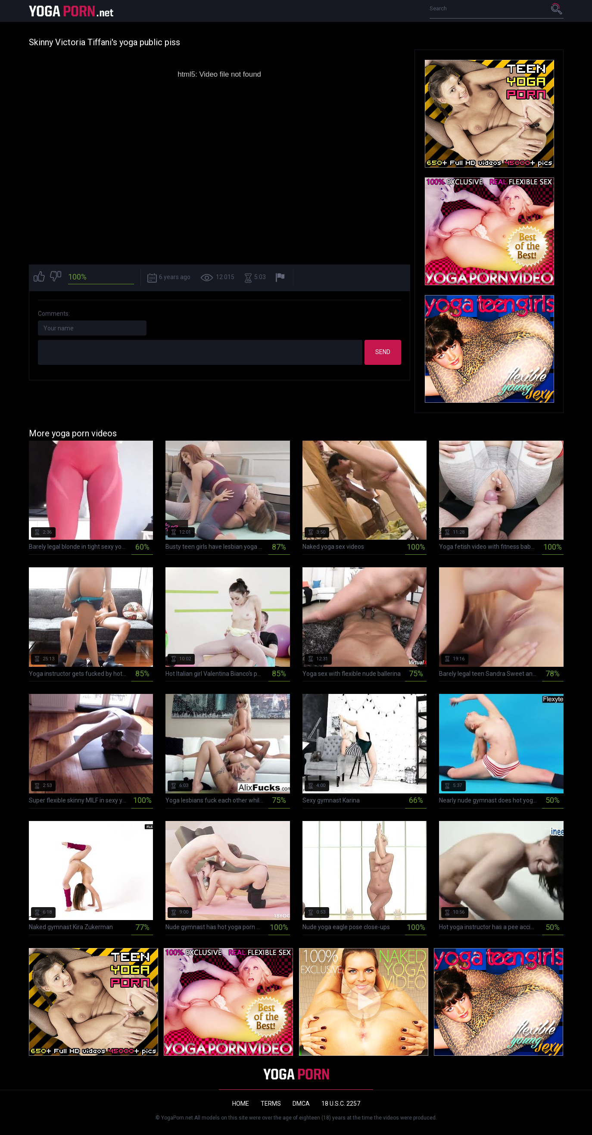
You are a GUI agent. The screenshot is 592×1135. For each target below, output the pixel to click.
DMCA (301, 1103)
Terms (271, 1103)
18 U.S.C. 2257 (340, 1103)
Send (382, 351)
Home (240, 1103)
